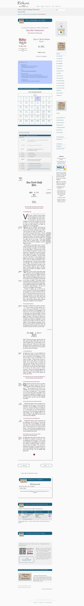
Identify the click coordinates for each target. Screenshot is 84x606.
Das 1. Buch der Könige (60, 80)
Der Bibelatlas (58, 146)
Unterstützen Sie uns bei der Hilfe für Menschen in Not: (61, 162)
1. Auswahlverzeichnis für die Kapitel (29, 66)
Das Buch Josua (59, 68)
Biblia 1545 (48, 6)
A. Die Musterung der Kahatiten (33, 163)
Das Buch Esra (58, 90)
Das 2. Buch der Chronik (60, 88)
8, (26, 103)
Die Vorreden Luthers (60, 136)
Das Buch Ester (59, 95)
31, (21, 121)
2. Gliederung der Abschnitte (27, 67)
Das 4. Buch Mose (59, 63)
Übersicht (58, 53)
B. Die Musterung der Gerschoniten (34, 165)
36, (49, 121)
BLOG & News (58, 6)
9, (32, 103)
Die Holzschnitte (59, 139)
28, (37, 116)
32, (26, 121)
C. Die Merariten (31, 156)
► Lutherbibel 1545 (24, 14)
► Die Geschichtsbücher (33, 14)
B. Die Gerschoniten (31, 154)
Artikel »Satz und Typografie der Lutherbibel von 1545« (26, 559)
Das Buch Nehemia (59, 92)
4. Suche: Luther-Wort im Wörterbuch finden (31, 75)
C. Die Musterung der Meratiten (34, 166)
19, (21, 112)
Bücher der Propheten (60, 122)
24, (49, 112)
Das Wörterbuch (59, 143)
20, (26, 112)
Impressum (35, 602)
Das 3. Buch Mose (59, 61)
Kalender (42, 6)
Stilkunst (24, 4)
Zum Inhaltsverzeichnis (27, 519)
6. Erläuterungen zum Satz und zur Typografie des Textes (34, 77)
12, (49, 103)
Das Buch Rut (58, 73)
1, (21, 98)
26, (26, 116)
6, (49, 98)
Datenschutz (41, 602)
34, (37, 121)
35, (43, 121)
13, (21, 107)
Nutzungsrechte (48, 602)
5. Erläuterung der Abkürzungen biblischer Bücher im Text (34, 76)
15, (32, 107)
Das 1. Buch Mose (59, 56)
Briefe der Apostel (59, 132)
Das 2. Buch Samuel (59, 78)
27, (32, 116)
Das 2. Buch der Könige (60, 83)
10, (38, 103)
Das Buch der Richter (60, 70)
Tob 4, (59, 188)
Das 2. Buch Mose (59, 58)
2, (26, 98)
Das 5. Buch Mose (59, 65)
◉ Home (19, 14)
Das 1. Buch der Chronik (60, 85)
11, (43, 103)
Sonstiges (53, 6)
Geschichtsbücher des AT (60, 117)
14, (26, 107)
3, (32, 98)
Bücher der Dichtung (59, 120)
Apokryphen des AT (59, 125)
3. (28, 71)
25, (21, 116)
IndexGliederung (35, 95)
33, (32, 121)
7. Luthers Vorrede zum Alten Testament (30, 81)
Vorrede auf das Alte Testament (40, 575)
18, (49, 107)
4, (38, 98)
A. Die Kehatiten (30, 153)
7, (21, 103)
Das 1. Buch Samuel (59, 75)
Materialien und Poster (60, 148)
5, (43, 98)
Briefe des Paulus (59, 130)
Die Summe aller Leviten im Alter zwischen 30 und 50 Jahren (38, 169)
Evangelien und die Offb (60, 127)
